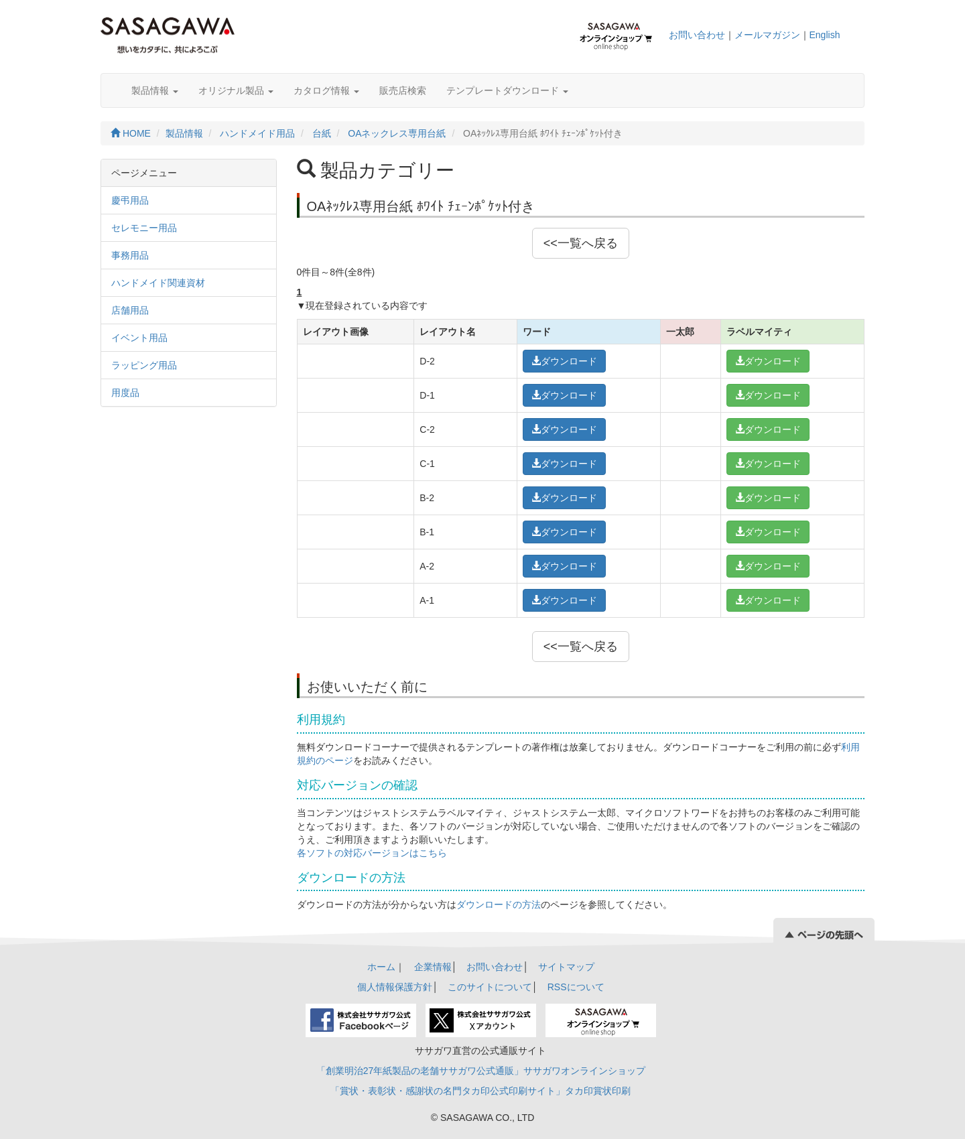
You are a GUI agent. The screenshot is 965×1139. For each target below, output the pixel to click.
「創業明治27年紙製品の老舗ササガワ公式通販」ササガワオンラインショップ (481, 1070)
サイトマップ (566, 966)
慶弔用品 (130, 200)
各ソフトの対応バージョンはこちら (372, 853)
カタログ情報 (326, 90)
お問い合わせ (697, 34)
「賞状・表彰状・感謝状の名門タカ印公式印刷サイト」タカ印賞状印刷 (480, 1090)
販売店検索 (402, 90)
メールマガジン (767, 34)
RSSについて (576, 987)
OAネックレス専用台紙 (397, 133)
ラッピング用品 (144, 365)
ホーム (381, 966)
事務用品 (130, 255)
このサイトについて (490, 987)
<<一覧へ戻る (580, 243)
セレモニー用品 (144, 227)
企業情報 (433, 966)
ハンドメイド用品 (257, 133)
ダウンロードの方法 (498, 904)
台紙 (321, 133)
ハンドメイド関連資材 (158, 282)
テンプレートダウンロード (507, 90)
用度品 (125, 392)
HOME (131, 133)
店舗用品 (130, 310)
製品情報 (154, 90)
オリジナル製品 (235, 90)
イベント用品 (139, 337)
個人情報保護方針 (394, 987)
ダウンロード (564, 361)
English (825, 34)
